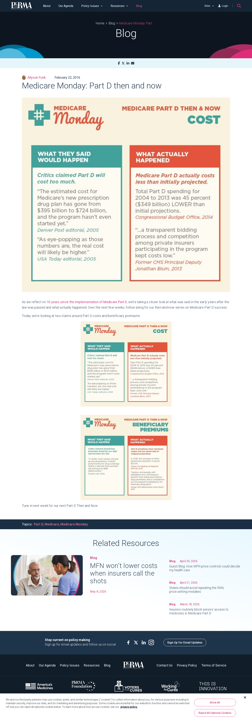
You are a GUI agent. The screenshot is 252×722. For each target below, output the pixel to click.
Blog (139, 6)
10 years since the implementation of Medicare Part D (87, 302)
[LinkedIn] (127, 63)
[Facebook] (119, 63)
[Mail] (132, 63)
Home (100, 23)
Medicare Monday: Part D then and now (137, 23)
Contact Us (165, 665)
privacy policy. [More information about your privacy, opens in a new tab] (129, 708)
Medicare (52, 524)
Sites (209, 5)
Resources (119, 6)
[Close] (245, 698)
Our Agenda (65, 6)
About (46, 6)
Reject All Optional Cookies (215, 714)
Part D (38, 524)
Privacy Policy (187, 665)
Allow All (215, 703)
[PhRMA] (21, 6)
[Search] (239, 6)
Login (223, 5)
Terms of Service (213, 665)
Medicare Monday (74, 524)
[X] (123, 63)
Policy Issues (92, 6)
